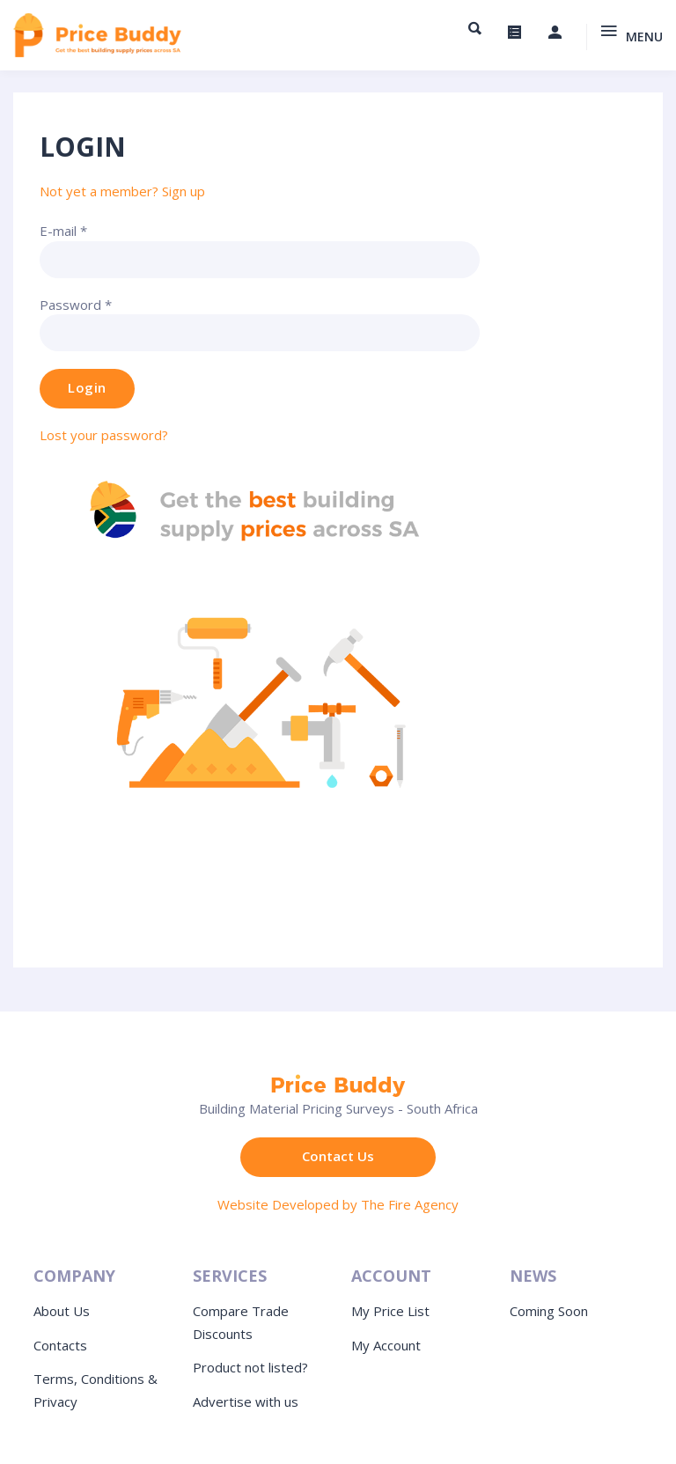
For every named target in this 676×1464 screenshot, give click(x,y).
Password (76, 304)
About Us (61, 1311)
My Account (386, 1345)
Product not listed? (250, 1367)
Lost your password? (104, 435)
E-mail (63, 230)
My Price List (390, 1311)
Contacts (60, 1345)
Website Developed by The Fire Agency (338, 1204)
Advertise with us (245, 1401)
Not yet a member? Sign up (122, 191)
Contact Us (338, 1156)
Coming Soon (549, 1311)
